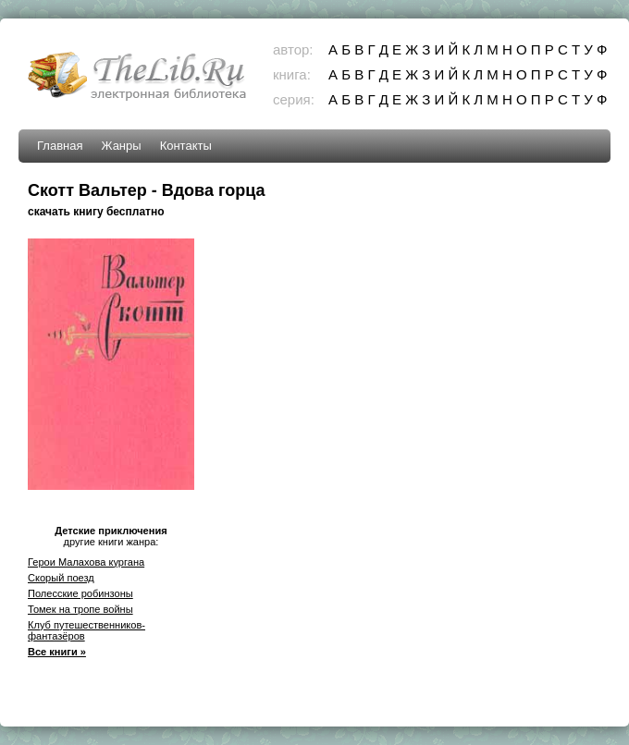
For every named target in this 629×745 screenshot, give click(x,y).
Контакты (186, 146)
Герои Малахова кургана (86, 562)
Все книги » (57, 651)
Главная (59, 146)
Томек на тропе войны (80, 609)
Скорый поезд (61, 577)
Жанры (121, 146)
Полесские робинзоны (80, 593)
